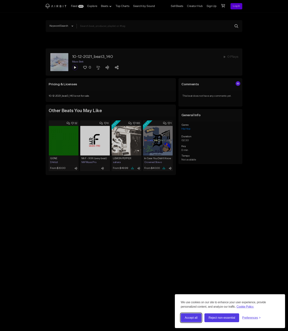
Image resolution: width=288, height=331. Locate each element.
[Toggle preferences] (251, 317)
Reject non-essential (221, 317)
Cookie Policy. (245, 306)
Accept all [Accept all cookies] (191, 317)
